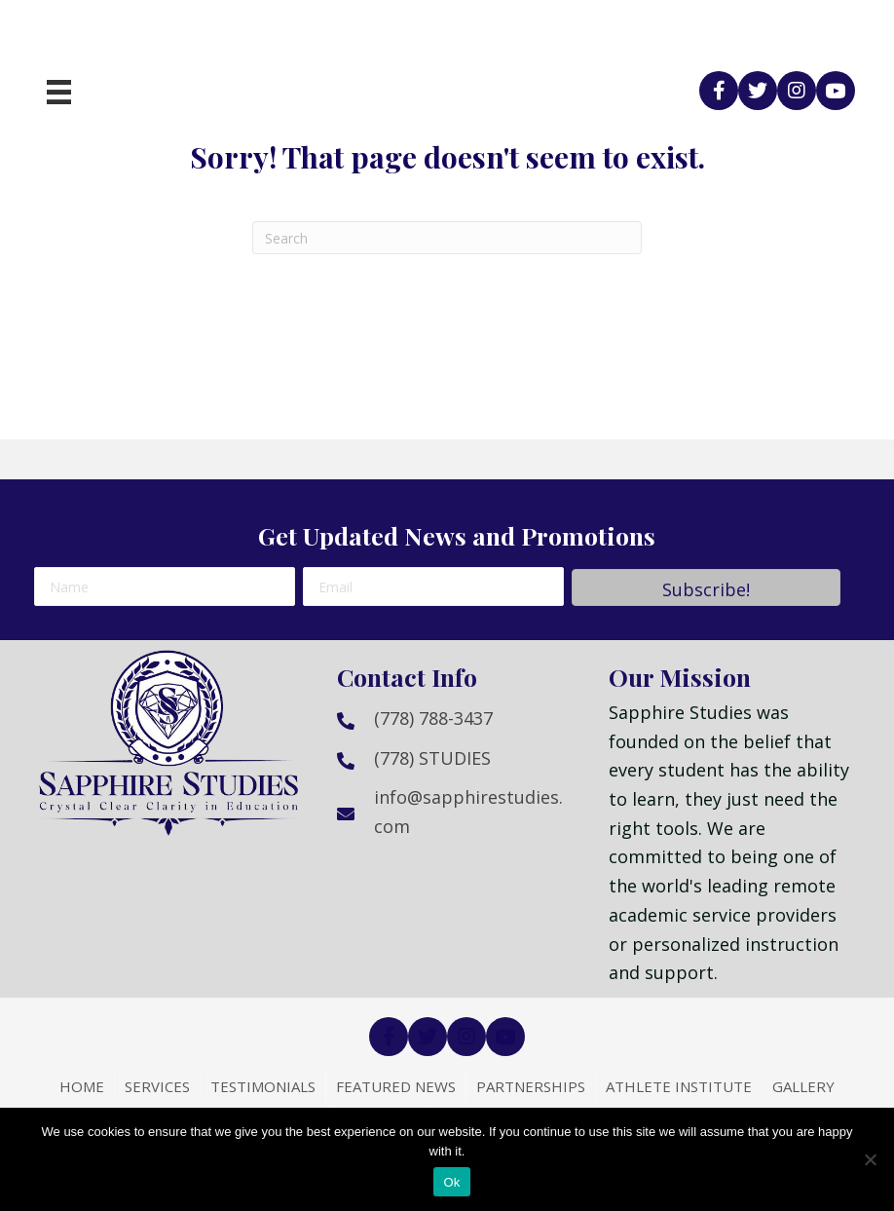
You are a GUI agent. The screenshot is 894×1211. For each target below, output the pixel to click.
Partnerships (530, 1086)
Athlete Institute (679, 1086)
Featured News (396, 1086)
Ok (451, 1182)
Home (81, 1086)
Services (157, 1086)
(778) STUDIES (432, 758)
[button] (718, 90)
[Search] (447, 237)
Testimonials (263, 1086)
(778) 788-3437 (433, 718)
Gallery (803, 1086)
